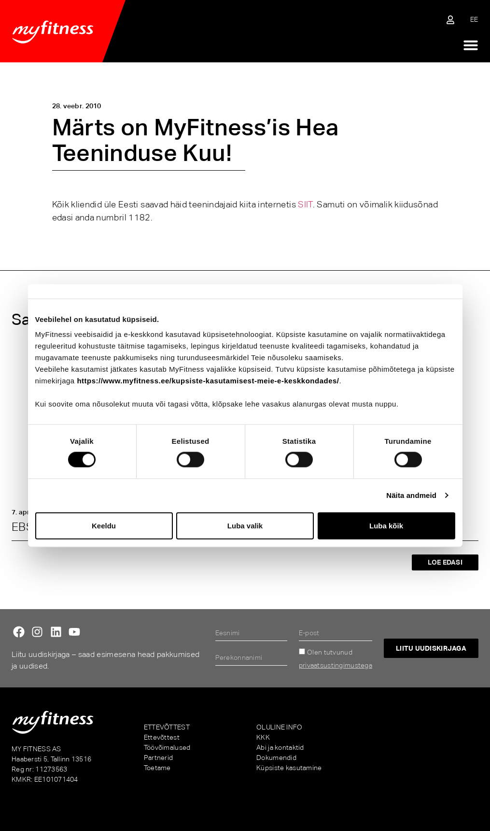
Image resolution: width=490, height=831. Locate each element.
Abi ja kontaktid (280, 747)
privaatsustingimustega (335, 665)
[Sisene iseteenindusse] (450, 19)
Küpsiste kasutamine (289, 768)
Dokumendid (276, 757)
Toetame (157, 768)
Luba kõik (386, 525)
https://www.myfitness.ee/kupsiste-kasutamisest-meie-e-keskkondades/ (208, 381)
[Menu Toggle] (470, 45)
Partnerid (158, 757)
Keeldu (104, 525)
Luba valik (245, 525)
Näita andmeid (411, 495)
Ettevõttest (162, 737)
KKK (263, 737)
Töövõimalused (167, 747)
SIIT (305, 204)
